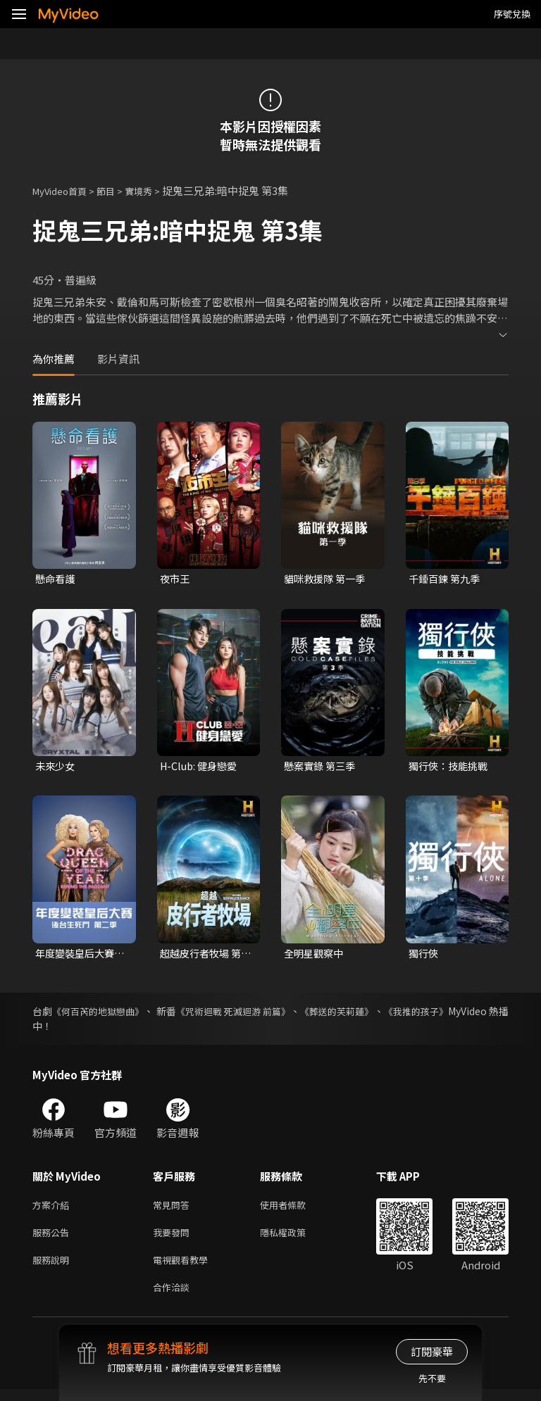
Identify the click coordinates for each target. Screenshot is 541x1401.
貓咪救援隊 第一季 (327, 579)
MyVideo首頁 (64, 190)
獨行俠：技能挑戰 (451, 767)
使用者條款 (294, 1209)
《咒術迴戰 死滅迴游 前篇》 (266, 1014)
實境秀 (153, 190)
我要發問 (174, 1238)
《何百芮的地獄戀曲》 (107, 1014)
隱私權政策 (294, 1238)
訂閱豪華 (432, 1351)
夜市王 (176, 579)
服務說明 (53, 1268)
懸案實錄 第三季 (322, 767)
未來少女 (56, 767)
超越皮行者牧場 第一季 (203, 956)
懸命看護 (56, 579)
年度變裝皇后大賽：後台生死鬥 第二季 (78, 956)
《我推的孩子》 (474, 1014)
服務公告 (53, 1238)
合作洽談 (174, 1297)
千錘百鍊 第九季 (447, 579)
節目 (117, 190)
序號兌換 (512, 13)
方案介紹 (53, 1209)
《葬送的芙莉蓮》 (383, 1014)
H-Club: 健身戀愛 (201, 767)
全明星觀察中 (315, 955)
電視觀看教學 (184, 1268)
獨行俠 (424, 955)
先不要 (432, 1378)
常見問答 (174, 1209)
